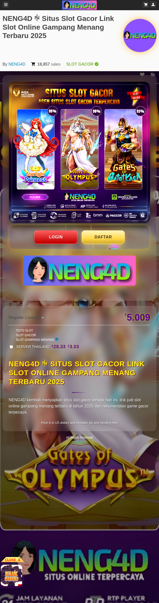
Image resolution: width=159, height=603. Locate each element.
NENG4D (16, 64)
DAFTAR (103, 237)
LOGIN (56, 237)
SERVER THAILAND (47, 346)
